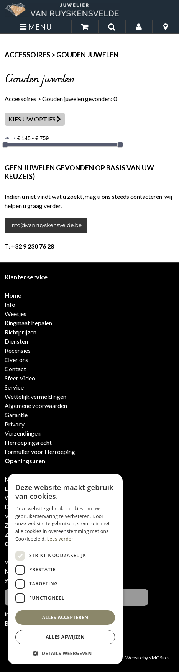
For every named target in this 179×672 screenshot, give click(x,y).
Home (13, 295)
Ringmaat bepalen (28, 322)
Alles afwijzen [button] (65, 637)
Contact (15, 368)
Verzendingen (23, 433)
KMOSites (159, 658)
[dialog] (65, 569)
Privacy (15, 424)
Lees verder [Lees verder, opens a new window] (60, 539)
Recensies (18, 350)
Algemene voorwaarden (36, 405)
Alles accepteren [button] (65, 617)
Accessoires (27, 55)
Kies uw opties (34, 119)
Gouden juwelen (87, 55)
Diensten (16, 341)
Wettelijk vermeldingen (35, 396)
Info (10, 304)
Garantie (16, 414)
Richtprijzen (20, 332)
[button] (65, 653)
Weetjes (15, 313)
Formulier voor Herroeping (40, 451)
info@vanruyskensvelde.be (46, 225)
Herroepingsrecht (28, 442)
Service (14, 387)
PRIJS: (10, 138)
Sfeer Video (20, 378)
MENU (36, 26)
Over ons (16, 359)
